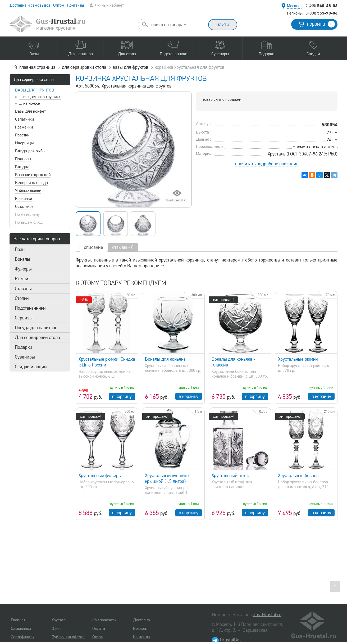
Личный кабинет (109, 5)
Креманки (24, 127)
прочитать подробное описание (267, 164)
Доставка (141, 620)
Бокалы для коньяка (165, 359)
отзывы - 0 (123, 247)
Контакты (75, 5)
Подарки (23, 347)
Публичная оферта (68, 637)
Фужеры (23, 269)
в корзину (122, 396)
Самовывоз (21, 628)
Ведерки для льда (31, 182)
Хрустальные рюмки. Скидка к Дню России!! (107, 362)
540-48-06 (320, 5)
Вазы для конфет (30, 111)
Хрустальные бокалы (298, 475)
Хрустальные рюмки (298, 359)
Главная (18, 620)
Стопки (22, 298)
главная (37, 67)
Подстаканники (30, 308)
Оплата (98, 628)
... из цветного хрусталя (40, 96)
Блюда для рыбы (30, 151)
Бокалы (22, 259)
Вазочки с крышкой (33, 174)
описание (93, 247)
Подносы (23, 159)
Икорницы (24, 143)
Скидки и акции (31, 367)
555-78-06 (321, 13)
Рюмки (21, 279)
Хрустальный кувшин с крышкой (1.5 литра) (167, 478)
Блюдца (22, 166)
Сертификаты (22, 637)
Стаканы (23, 288)
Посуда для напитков (36, 328)
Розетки (22, 135)
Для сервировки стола (34, 79)
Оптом (58, 5)
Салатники (24, 119)
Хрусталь (59, 620)
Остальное (24, 206)
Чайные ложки (28, 190)
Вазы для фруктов (34, 90)
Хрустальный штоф (230, 475)
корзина (321, 24)
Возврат (140, 628)
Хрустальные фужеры (100, 475)
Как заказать (104, 620)
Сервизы (24, 318)
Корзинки (23, 198)
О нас (56, 628)
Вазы (20, 249)
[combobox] (178, 24)
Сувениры (25, 357)
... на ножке (29, 103)
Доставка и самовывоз (30, 5)
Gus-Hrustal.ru (267, 614)
